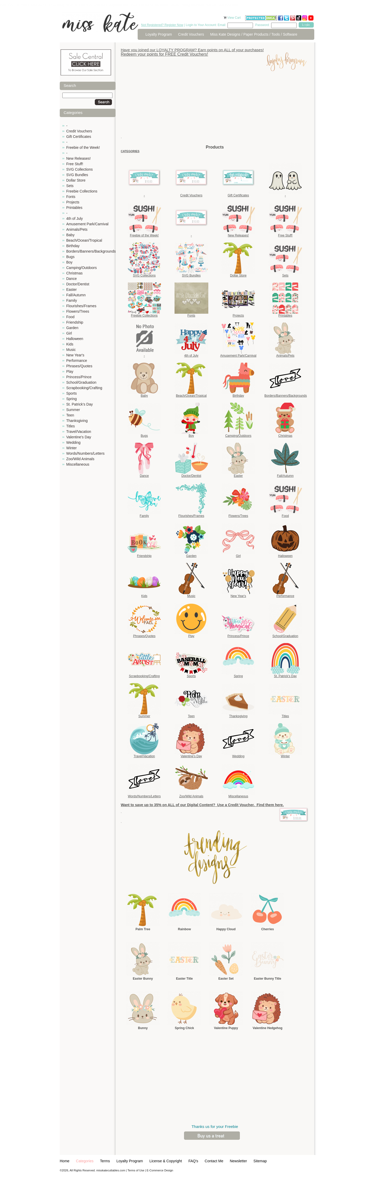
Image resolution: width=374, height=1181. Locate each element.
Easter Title (184, 978)
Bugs (70, 257)
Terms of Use (136, 1170)
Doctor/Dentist (77, 284)
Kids (69, 344)
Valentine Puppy (226, 1028)
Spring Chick (184, 1028)
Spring (71, 399)
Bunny (143, 1028)
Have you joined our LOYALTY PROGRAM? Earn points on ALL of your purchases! (192, 50)
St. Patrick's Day (79, 404)
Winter (71, 448)
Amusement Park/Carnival (87, 224)
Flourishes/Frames (81, 306)
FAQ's (193, 1161)
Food (70, 317)
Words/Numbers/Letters (85, 453)
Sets (70, 186)
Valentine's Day (78, 437)
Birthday (72, 246)
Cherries (267, 929)
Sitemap (260, 1161)
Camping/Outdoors (81, 268)
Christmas (74, 273)
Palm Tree (143, 929)
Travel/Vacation (78, 431)
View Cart (234, 18)
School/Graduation (81, 382)
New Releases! (78, 158)
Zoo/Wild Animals (80, 459)
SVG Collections (79, 169)
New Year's (75, 355)
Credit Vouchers (191, 34)
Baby (70, 235)
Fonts (70, 197)
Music (71, 350)
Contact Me (214, 1161)
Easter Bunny (143, 978)
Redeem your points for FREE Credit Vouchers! (164, 54)
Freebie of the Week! (83, 147)
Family (71, 300)
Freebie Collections (81, 191)
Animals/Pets (77, 229)
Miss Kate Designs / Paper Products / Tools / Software (253, 34)
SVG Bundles (77, 175)
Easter (71, 289)
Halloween (74, 339)
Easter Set (226, 978)
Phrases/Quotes (79, 366)
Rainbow (184, 929)
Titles (70, 426)
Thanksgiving (77, 421)
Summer (73, 410)
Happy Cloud (226, 929)
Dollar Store (75, 180)
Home (64, 1161)
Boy (69, 262)
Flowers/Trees (77, 311)
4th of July (74, 218)
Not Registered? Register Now (162, 25)
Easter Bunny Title (267, 978)
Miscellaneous (77, 464)
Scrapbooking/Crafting (84, 388)
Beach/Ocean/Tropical (84, 240)
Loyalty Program (158, 34)
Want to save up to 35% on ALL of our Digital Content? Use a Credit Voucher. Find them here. (202, 805)
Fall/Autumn (76, 295)
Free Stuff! (74, 164)
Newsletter (238, 1161)
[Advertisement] (215, 108)
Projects (72, 202)
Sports (71, 393)
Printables (74, 208)
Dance (71, 279)
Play (69, 371)
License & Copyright (165, 1161)
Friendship (74, 322)
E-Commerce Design (160, 1170)
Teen (70, 415)
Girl (69, 333)
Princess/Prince (78, 377)
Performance (76, 360)
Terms (105, 1161)
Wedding (73, 442)
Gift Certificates (78, 136)
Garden (72, 328)
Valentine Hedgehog (268, 1028)
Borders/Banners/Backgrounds (91, 251)
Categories (85, 1161)
